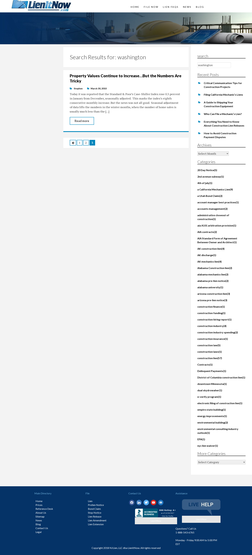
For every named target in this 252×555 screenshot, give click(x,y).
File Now (151, 6)
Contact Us (42, 528)
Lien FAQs (171, 6)
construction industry (211, 325)
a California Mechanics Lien (215, 189)
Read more (82, 121)
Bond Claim (94, 508)
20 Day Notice (207, 170)
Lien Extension (96, 524)
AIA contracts (207, 231)
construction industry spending (217, 332)
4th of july (204, 182)
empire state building (211, 409)
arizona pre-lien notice (212, 300)
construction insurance (212, 338)
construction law (209, 345)
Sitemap (40, 516)
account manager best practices (218, 202)
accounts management (212, 208)
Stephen (78, 88)
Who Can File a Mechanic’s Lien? (223, 113)
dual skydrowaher (209, 390)
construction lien (209, 358)
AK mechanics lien (209, 261)
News (187, 6)
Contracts (205, 364)
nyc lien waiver (207, 445)
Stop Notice (94, 512)
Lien (90, 501)
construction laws (209, 351)
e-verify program (209, 396)
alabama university (210, 287)
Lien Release (94, 516)
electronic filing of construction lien (219, 403)
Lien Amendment (97, 520)
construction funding (211, 313)
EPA (201, 439)
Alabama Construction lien (214, 267)
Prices (39, 504)
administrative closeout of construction (213, 217)
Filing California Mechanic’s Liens (223, 94)
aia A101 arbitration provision (216, 225)
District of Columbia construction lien (221, 377)
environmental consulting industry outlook (217, 430)
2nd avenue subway (210, 176)
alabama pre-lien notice (213, 280)
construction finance (211, 306)
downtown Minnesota (212, 383)
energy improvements (212, 416)
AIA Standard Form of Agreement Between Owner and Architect (217, 240)
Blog (200, 6)
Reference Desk (44, 508)
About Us (41, 512)
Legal (38, 531)
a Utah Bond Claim (209, 195)
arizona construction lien (213, 293)
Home (135, 6)
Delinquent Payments (211, 370)
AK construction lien (211, 248)
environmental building (212, 422)
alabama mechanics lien (212, 274)
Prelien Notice (96, 504)
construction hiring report (214, 319)
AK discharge (206, 255)
